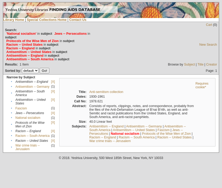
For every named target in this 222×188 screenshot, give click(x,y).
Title (200, 64)
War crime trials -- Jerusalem (27, 147)
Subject (189, 64)
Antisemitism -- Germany (32, 87)
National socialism (27, 118)
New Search (208, 44)
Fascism (21, 108)
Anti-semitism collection (106, 92)
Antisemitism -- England (106, 126)
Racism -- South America (32, 136)
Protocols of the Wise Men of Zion (166, 134)
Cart (209, 25)
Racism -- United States (174, 137)
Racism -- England (102, 137)
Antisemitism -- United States (134, 130)
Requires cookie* (201, 85)
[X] (53, 82)
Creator (211, 64)
